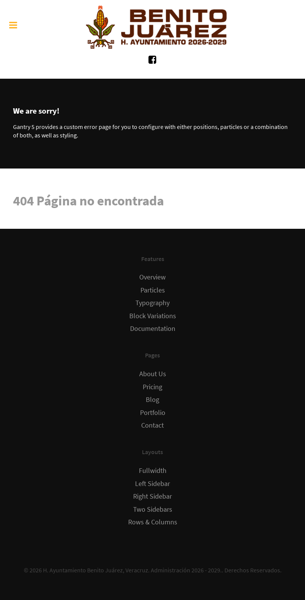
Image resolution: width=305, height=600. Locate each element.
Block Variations (152, 316)
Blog (152, 399)
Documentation (152, 328)
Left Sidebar (152, 483)
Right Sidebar (152, 496)
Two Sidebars (152, 509)
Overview (152, 277)
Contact (152, 425)
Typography (152, 303)
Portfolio (152, 412)
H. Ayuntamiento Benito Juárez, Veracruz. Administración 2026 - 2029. (132, 570)
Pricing (152, 387)
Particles (152, 290)
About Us (152, 374)
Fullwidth (153, 470)
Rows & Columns (152, 522)
